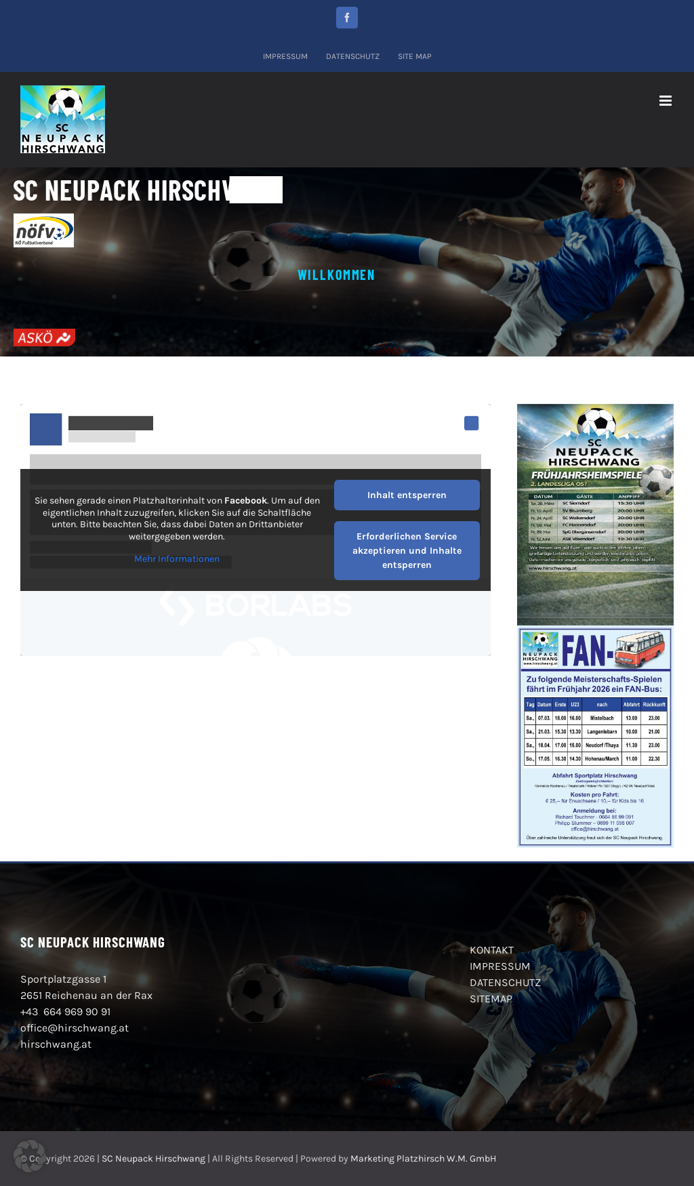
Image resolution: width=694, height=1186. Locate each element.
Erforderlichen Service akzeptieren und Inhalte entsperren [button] (407, 551)
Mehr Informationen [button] (177, 559)
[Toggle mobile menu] (666, 101)
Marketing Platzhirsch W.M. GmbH (423, 1158)
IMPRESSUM (500, 966)
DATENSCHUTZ (505, 982)
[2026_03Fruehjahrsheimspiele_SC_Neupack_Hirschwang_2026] (595, 409)
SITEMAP (491, 998)
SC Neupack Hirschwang (153, 1158)
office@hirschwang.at (74, 1027)
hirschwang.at (55, 1044)
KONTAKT (492, 949)
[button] (30, 1156)
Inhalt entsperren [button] (407, 495)
